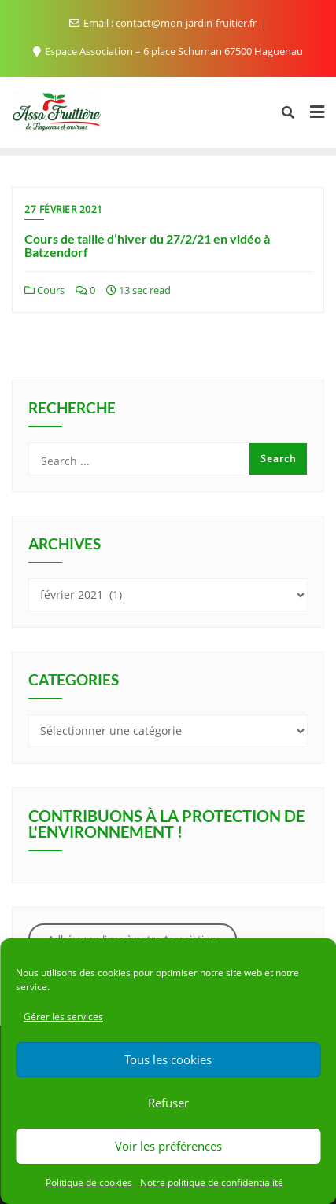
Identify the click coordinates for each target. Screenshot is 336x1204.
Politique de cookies (89, 1182)
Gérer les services (63, 1016)
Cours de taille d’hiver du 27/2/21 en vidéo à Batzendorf (147, 245)
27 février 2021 (63, 209)
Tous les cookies (168, 1059)
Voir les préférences (168, 1146)
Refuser (168, 1102)
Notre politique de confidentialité (211, 1182)
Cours (44, 290)
